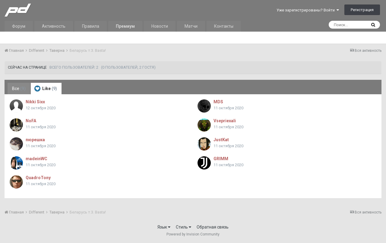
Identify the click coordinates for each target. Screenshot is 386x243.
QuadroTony (38, 177)
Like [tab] (45, 89)
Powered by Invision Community (193, 234)
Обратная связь (213, 227)
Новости (159, 26)
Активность (53, 26)
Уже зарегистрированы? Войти (308, 10)
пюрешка (35, 139)
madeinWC (36, 158)
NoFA (31, 120)
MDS (218, 101)
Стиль (183, 227)
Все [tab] (19, 88)
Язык (163, 227)
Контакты (223, 26)
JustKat (221, 139)
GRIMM (221, 158)
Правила (90, 26)
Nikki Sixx (35, 101)
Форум (18, 26)
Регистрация (362, 10)
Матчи (191, 26)
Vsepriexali (225, 120)
